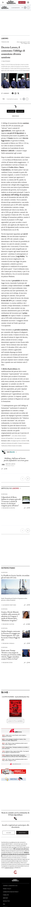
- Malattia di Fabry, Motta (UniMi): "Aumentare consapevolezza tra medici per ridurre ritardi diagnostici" (14, 756)
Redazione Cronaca (7, 643)
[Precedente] (22, 479)
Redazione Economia (8, 508)
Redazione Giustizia (7, 624)
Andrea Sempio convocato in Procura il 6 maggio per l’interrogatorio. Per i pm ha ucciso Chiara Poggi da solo (10, 635)
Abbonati (22, 2)
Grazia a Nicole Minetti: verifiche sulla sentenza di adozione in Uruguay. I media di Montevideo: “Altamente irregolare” (10, 616)
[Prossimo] (28, 479)
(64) (28, 624)
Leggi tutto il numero (15, 721)
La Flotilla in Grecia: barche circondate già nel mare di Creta (15, 576)
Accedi (8, 832)
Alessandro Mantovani (8, 605)
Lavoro (4, 38)
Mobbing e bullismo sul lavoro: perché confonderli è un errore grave (16, 459)
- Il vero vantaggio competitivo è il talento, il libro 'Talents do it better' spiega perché (14, 740)
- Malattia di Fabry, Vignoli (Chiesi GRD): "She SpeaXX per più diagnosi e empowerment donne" (15, 752)
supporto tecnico (9, 867)
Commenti (5, 93)
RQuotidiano (5, 61)
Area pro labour (10, 464)
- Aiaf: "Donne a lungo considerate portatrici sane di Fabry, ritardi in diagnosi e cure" (14, 744)
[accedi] (28, 2)
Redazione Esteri (7, 662)
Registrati (22, 832)
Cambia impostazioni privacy (11, 891)
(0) (5, 468)
